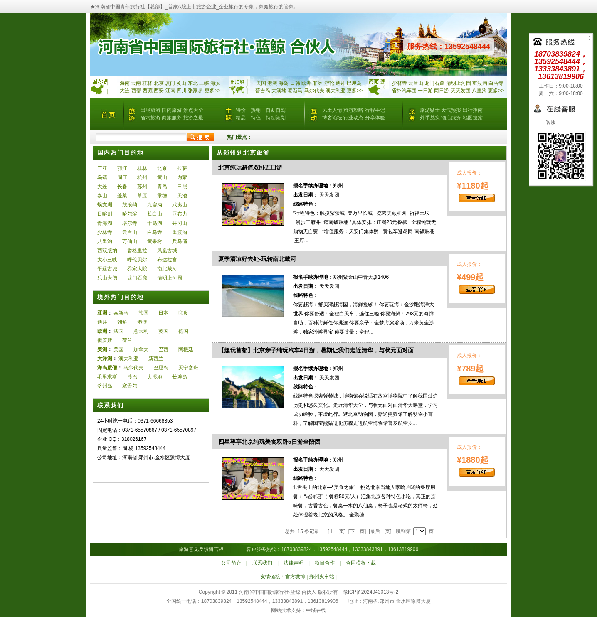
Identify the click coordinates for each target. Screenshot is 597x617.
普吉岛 (262, 90)
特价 (241, 110)
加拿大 (140, 349)
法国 (118, 331)
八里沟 (479, 90)
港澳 (272, 83)
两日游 (441, 90)
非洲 (318, 83)
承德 (162, 196)
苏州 (142, 186)
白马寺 (495, 83)
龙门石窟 (434, 83)
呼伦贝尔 (137, 260)
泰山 (102, 196)
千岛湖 (154, 223)
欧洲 (306, 83)
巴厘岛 (354, 83)
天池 (182, 196)
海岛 (284, 83)
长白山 (154, 214)
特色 (256, 117)
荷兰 (127, 340)
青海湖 (104, 223)
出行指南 (473, 110)
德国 (183, 331)
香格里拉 (137, 250)
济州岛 (104, 386)
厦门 (170, 83)
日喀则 (104, 214)
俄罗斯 (104, 340)
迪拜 (340, 83)
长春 (122, 186)
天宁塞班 (188, 368)
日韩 (295, 83)
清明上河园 (458, 83)
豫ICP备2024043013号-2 (370, 592)
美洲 (102, 349)
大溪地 (278, 90)
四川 (182, 90)
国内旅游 (172, 110)
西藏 (148, 90)
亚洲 (102, 313)
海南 (125, 83)
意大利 (140, 331)
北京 (159, 83)
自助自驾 (276, 110)
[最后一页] (380, 531)
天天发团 (461, 90)
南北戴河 (167, 269)
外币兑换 (430, 117)
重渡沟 (479, 83)
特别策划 (276, 117)
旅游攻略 (353, 110)
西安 (159, 90)
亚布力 (179, 214)
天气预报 (451, 110)
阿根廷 (185, 349)
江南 (170, 90)
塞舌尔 (129, 386)
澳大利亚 (335, 90)
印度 (183, 313)
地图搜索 (473, 117)
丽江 (122, 168)
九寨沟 (154, 205)
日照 (182, 186)
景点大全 (193, 110)
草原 (142, 196)
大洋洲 (104, 358)
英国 (163, 331)
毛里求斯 (107, 377)
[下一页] (357, 531)
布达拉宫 (167, 260)
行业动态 (353, 117)
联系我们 (262, 563)
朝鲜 (122, 322)
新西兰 (155, 358)
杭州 (142, 177)
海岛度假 (107, 368)
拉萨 (182, 168)
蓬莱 (122, 196)
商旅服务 (172, 117)
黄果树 (154, 241)
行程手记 (375, 110)
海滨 (215, 83)
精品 (241, 117)
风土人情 (332, 110)
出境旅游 (150, 110)
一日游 (425, 90)
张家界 (195, 90)
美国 (261, 83)
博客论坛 (332, 117)
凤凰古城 (167, 250)
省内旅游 (150, 117)
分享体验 (375, 117)
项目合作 (325, 563)
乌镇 (102, 177)
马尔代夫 (315, 90)
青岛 (162, 186)
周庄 (122, 177)
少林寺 (399, 83)
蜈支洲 (104, 205)
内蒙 (182, 177)
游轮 (329, 83)
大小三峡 (107, 260)
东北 (193, 83)
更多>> (212, 90)
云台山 (415, 83)
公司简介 (231, 563)
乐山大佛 (107, 278)
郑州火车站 (321, 577)
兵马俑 (179, 241)
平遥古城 (107, 269)
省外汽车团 (404, 90)
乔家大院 (137, 269)
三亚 (102, 168)
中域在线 (316, 610)
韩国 (143, 313)
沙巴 (132, 377)
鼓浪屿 (129, 205)
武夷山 (179, 205)
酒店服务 (451, 117)
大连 (125, 90)
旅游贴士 (430, 110)
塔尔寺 (129, 223)
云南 (136, 83)
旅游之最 (193, 117)
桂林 (147, 83)
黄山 (181, 83)
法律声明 (293, 563)
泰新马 (296, 90)
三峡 (204, 83)
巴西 (163, 349)
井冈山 (179, 223)
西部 (136, 90)
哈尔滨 (129, 214)
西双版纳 (107, 250)
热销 (256, 110)
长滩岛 (179, 377)
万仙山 (129, 241)
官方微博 (295, 577)
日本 (163, 313)
